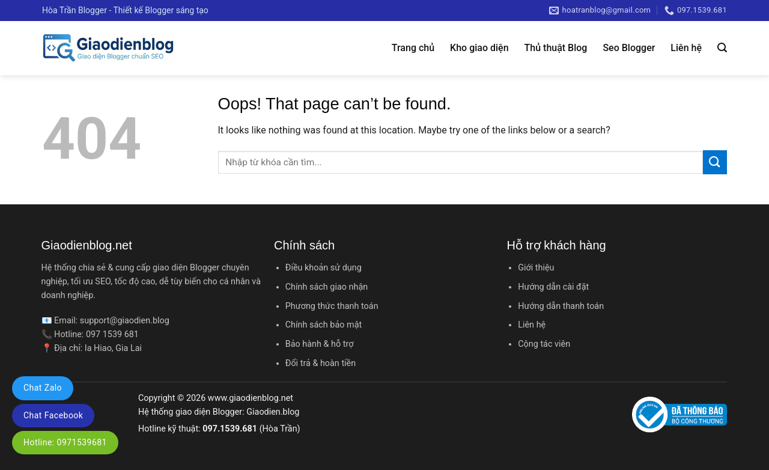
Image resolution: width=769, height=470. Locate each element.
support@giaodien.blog (124, 321)
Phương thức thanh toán (331, 306)
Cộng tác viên (544, 344)
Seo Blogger (629, 47)
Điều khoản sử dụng (323, 268)
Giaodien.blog (272, 412)
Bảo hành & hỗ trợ (319, 344)
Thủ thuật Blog (556, 47)
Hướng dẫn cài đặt (553, 287)
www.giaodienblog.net (250, 398)
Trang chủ (413, 47)
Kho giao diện (479, 47)
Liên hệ (686, 47)
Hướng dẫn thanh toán (561, 306)
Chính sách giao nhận (326, 287)
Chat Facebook (53, 415)
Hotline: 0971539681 (65, 442)
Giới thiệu (536, 268)
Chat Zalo (42, 387)
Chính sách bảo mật (323, 325)
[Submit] (715, 162)
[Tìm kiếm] (722, 48)
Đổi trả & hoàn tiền (320, 363)
